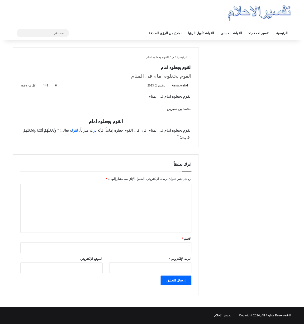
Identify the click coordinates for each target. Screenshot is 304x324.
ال (156, 96)
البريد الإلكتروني (180, 259)
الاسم (186, 238)
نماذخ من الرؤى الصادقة (164, 33)
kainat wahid (180, 85)
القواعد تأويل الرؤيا (201, 33)
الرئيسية (282, 33)
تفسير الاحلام (260, 33)
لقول (75, 130)
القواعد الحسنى (231, 33)
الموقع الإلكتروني (91, 259)
